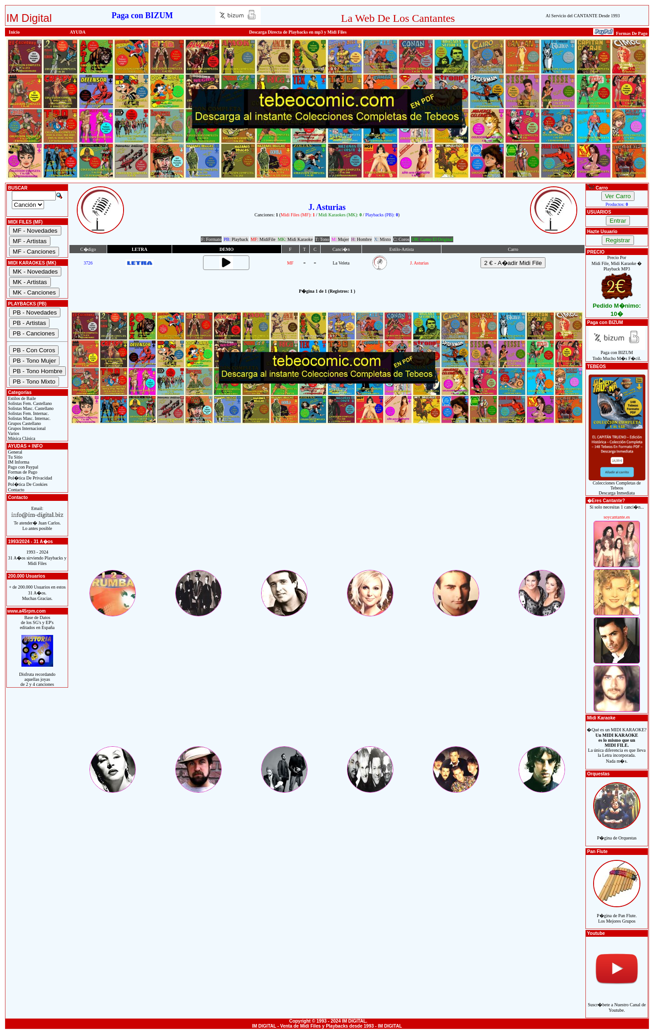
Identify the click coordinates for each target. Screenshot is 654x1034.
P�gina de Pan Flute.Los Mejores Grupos (616, 913)
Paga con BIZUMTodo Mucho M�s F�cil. (617, 353)
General (14, 452)
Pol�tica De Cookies (27, 484)
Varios (13, 433)
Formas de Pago (22, 472)
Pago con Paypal (22, 467)
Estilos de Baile (21, 398)
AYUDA (78, 32)
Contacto (16, 489)
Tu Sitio (14, 457)
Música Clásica (21, 438)
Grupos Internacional (26, 428)
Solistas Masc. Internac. (28, 418)
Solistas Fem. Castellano (29, 403)
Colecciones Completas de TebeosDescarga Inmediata (617, 485)
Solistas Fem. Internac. (28, 413)
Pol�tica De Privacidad (29, 477)
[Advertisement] (327, 505)
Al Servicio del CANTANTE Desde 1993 (583, 15)
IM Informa (18, 462)
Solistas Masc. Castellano (30, 408)
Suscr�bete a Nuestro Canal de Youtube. (617, 1002)
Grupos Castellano (24, 423)
